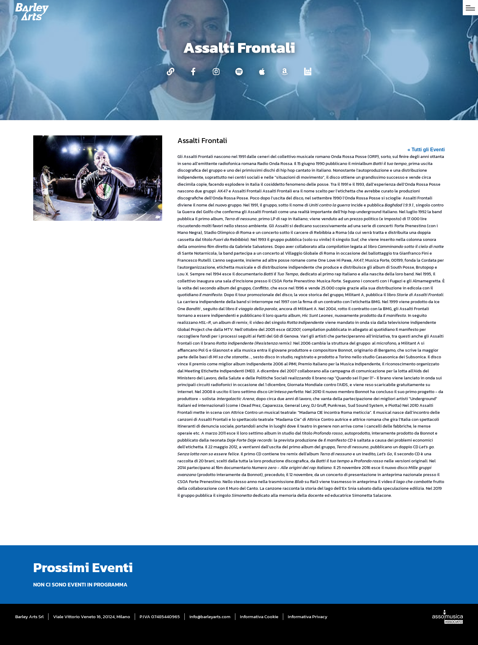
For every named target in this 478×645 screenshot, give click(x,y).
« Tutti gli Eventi (426, 149)
